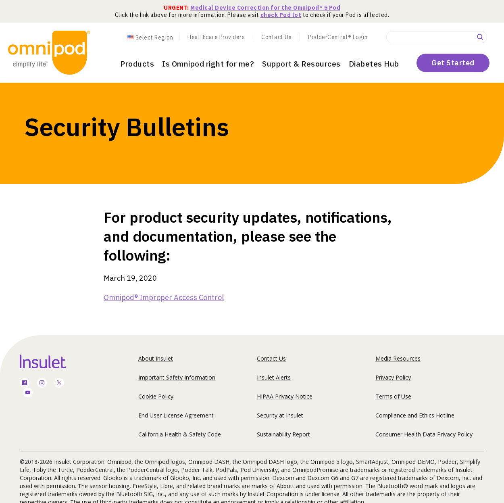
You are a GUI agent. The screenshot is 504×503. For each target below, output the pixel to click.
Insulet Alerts (274, 377)
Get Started (453, 62)
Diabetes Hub (374, 64)
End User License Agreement (176, 415)
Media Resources (398, 358)
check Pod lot (281, 15)
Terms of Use (393, 396)
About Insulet (155, 358)
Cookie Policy (155, 396)
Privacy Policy (393, 377)
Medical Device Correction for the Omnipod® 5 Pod (265, 7)
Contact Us (276, 37)
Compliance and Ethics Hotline (414, 415)
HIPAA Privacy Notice (284, 396)
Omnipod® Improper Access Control (164, 297)
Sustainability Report (283, 434)
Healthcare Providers (216, 37)
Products (137, 64)
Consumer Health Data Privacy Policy (424, 434)
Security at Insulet (280, 415)
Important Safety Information (176, 377)
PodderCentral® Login (337, 37)
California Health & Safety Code (179, 434)
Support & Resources (301, 64)
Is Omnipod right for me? (208, 64)
